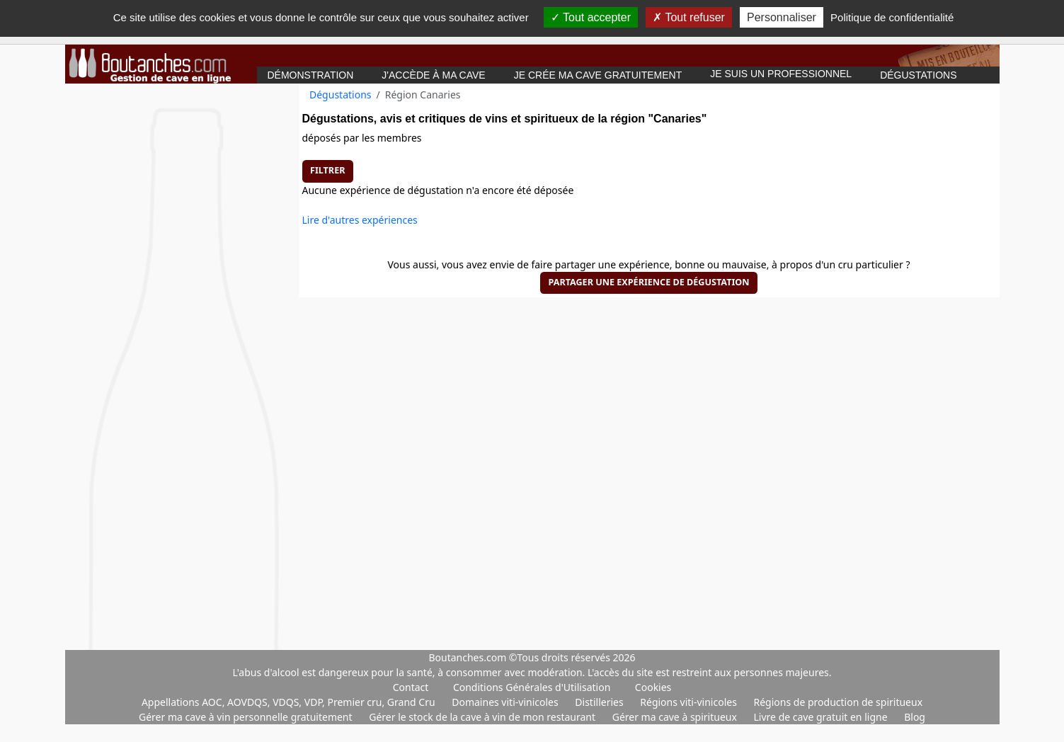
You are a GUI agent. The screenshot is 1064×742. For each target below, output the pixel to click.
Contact (411, 687)
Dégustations (918, 75)
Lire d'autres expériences (360, 220)
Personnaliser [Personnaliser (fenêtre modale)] (781, 17)
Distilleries (600, 702)
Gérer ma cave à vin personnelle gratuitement (247, 717)
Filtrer (327, 170)
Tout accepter (591, 17)
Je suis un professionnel (781, 73)
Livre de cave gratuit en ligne (822, 717)
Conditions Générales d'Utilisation (531, 687)
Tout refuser (689, 17)
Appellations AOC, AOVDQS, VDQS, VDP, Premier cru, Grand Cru (289, 702)
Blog (914, 717)
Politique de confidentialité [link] (892, 17)
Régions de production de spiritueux (838, 702)
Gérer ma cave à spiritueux (676, 717)
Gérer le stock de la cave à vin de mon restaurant (483, 717)
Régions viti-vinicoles (689, 702)
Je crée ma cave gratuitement (598, 75)
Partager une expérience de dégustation (648, 282)
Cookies (653, 687)
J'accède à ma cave (433, 75)
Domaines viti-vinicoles (506, 702)
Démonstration (311, 75)
